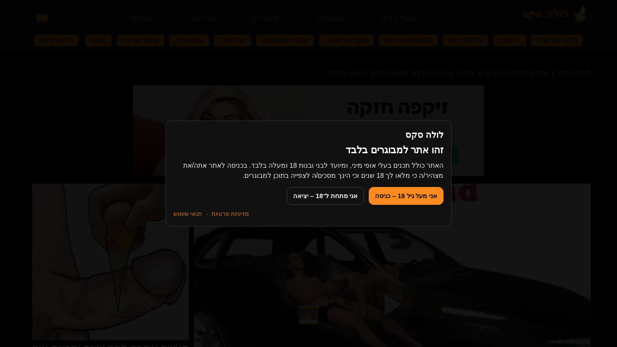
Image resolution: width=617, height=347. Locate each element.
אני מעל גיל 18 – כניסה (406, 196)
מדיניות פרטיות (230, 214)
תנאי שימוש (188, 214)
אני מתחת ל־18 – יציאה (325, 196)
